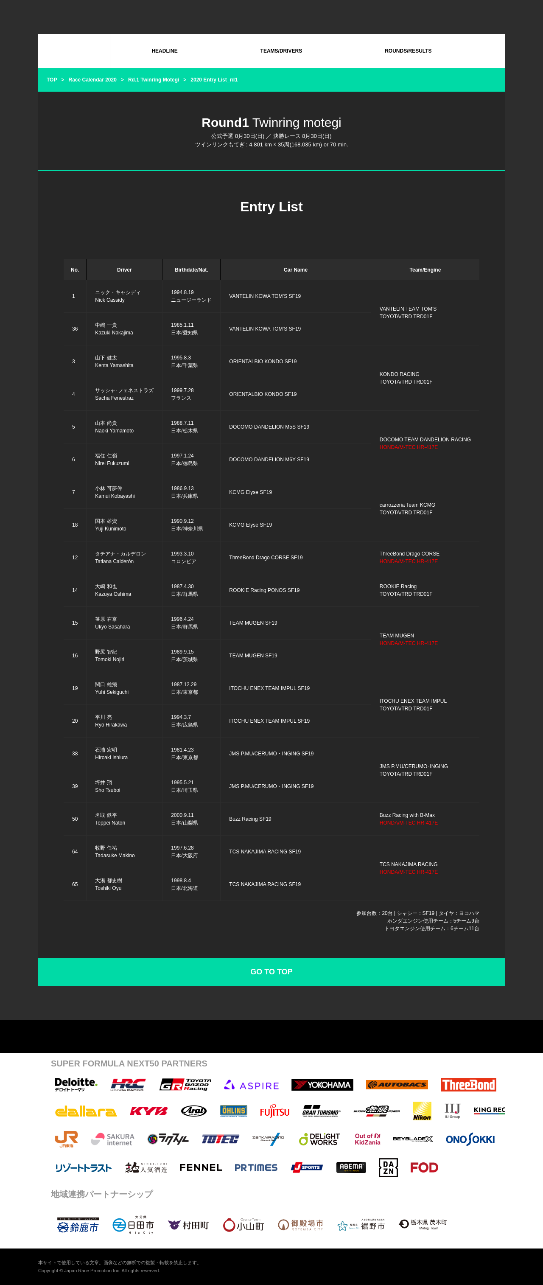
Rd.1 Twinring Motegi (153, 80)
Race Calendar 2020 (92, 80)
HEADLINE (164, 51)
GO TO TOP (271, 972)
